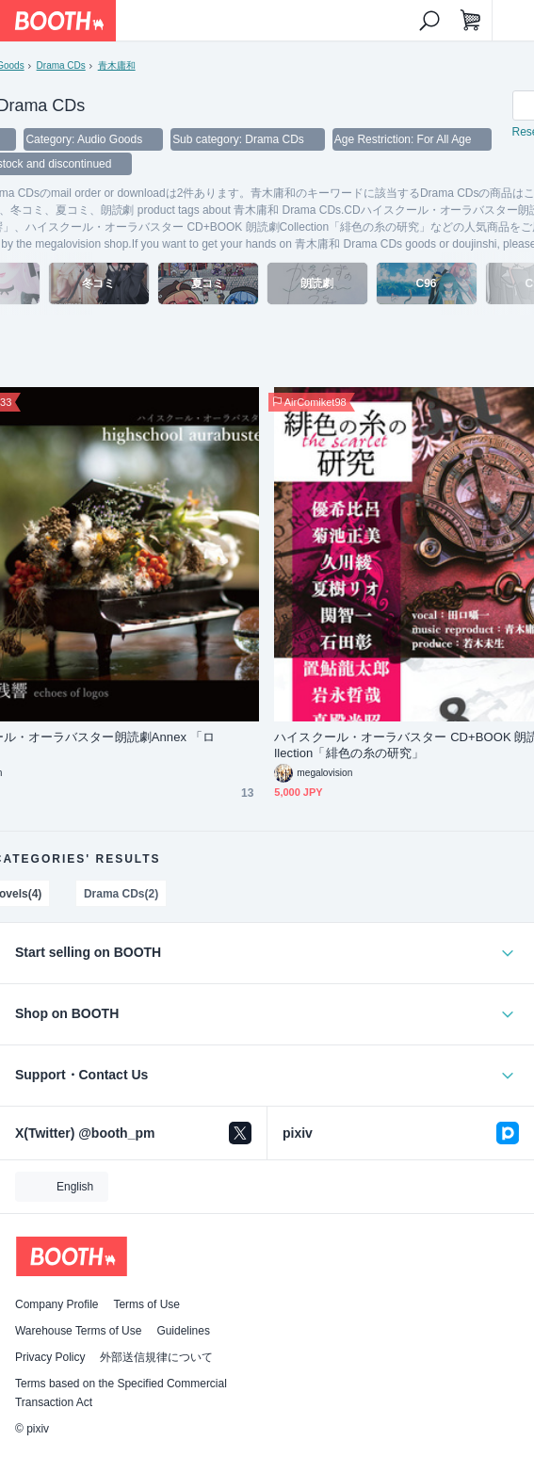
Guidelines (183, 1330)
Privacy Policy (50, 1357)
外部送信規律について (156, 1357)
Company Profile (56, 1304)
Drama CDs (61, 65)
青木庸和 (117, 65)
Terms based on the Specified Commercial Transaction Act (121, 1393)
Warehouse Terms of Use (78, 1330)
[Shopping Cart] (471, 20)
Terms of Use (146, 1304)
